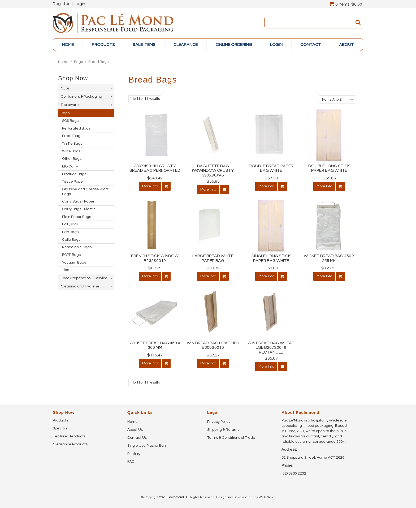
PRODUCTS (103, 44)
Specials (60, 428)
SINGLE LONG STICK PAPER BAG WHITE (271, 258)
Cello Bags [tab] (71, 240)
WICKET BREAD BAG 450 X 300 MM (154, 345)
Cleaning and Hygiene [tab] (80, 286)
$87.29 (155, 268)
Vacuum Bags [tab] (74, 262)
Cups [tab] (65, 88)
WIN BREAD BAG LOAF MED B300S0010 (213, 345)
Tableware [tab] (70, 105)
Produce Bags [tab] (74, 174)
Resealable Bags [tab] (77, 247)
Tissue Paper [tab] (73, 181)
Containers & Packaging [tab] (81, 96)
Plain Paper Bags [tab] (76, 217)
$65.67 (271, 358)
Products (60, 420)
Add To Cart (166, 186)
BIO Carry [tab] (70, 166)
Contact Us (137, 438)
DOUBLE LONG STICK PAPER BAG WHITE (329, 168)
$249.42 (155, 178)
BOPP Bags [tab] (71, 255)
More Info (150, 186)
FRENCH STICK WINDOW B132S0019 (155, 258)
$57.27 (213, 355)
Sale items (144, 44)
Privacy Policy (218, 422)
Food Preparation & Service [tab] (84, 278)
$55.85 (213, 181)
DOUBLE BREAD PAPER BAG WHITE (271, 168)
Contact (310, 44)
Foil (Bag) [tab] (69, 224)
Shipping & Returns (223, 430)
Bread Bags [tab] (72, 136)
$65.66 (329, 178)
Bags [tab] (65, 113)
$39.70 (213, 268)
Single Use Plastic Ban (146, 445)
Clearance (186, 44)
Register (61, 4)
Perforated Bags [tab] (76, 128)
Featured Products (69, 436)
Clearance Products (70, 444)
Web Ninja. (267, 497)
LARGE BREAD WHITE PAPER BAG (212, 258)
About (346, 44)
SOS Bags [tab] (70, 121)
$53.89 (271, 268)
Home (68, 44)
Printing (133, 453)
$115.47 (155, 355)
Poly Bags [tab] (70, 232)
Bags (78, 62)
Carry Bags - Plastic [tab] (79, 209)
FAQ (130, 461)
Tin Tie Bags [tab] (72, 143)
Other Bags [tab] (71, 159)
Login (80, 4)
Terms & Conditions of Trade (231, 438)
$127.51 (329, 268)
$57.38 (271, 178)
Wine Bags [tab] (71, 151)
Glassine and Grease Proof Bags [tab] (85, 191)
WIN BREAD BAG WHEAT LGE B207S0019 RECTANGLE (271, 347)
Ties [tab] (65, 270)
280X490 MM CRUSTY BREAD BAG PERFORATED (154, 168)
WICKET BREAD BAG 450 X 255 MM (329, 258)
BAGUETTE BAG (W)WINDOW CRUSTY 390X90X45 (213, 170)
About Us (135, 430)
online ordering (234, 44)
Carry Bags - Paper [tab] (78, 201)
